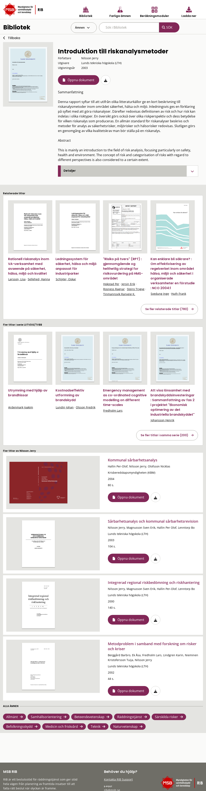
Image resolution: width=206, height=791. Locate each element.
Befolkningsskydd (19, 726)
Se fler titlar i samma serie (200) (164, 435)
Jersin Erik (128, 284)
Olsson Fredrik (85, 407)
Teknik (95, 726)
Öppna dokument (81, 80)
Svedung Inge (160, 294)
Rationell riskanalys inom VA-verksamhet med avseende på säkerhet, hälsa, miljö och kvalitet (28, 266)
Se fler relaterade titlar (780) (166, 309)
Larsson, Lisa (17, 279)
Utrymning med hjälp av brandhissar (27, 393)
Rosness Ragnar (114, 289)
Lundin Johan (65, 407)
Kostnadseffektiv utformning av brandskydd (70, 395)
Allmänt (12, 717)
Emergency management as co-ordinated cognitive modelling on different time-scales (125, 397)
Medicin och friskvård (61, 726)
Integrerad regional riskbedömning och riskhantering (154, 582)
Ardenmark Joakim (20, 407)
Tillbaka (14, 38)
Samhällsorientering (46, 717)
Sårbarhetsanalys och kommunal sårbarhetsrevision (153, 521)
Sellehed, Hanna (39, 279)
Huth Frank (178, 294)
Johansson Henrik (162, 420)
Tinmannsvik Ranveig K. (119, 294)
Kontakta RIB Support (118, 779)
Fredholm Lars (113, 410)
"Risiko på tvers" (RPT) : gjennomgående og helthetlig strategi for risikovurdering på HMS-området (123, 269)
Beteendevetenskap (89, 717)
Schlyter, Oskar (66, 279)
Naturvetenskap (125, 726)
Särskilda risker (166, 717)
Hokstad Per (111, 284)
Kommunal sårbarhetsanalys (132, 460)
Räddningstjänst (129, 717)
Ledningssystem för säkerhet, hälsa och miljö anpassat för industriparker (76, 266)
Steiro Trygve (135, 289)
